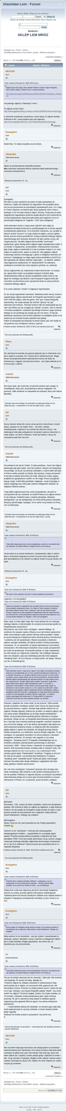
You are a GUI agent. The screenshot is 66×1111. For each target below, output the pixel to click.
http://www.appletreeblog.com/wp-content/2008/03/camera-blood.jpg (32, 111)
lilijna (8, 341)
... (11, 60)
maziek (9, 374)
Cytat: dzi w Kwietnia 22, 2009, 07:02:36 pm (20, 590)
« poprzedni (49, 57)
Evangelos (11, 132)
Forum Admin (27, 52)
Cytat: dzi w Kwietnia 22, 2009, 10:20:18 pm (20, 923)
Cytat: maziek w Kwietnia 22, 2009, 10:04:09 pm (21, 535)
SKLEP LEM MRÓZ (33, 35)
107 (14, 60)
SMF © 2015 (32, 1107)
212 (33, 60)
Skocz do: (41, 1090)
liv (6, 954)
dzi (7, 187)
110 (25, 60)
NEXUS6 (10, 71)
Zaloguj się (33, 13)
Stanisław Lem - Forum (21, 4)
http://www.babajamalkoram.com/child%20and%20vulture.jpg (29, 122)
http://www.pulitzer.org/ (30, 751)
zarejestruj (44, 13)
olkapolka (10, 154)
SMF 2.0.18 (23, 1107)
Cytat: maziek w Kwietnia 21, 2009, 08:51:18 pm (21, 83)
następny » (58, 57)
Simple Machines (43, 1107)
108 (17, 60)
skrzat (35, 52)
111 (28, 60)
